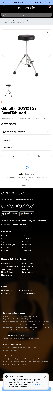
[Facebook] (3, 206)
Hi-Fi (24, 248)
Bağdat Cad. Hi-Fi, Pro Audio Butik (13, 319)
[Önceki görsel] (4, 55)
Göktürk (5, 330)
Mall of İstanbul (39, 330)
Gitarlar (4, 239)
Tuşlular (25, 236)
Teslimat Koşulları (7, 269)
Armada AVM (7, 338)
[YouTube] (12, 206)
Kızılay (30, 338)
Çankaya (34, 347)
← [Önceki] (4, 2)
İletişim (25, 269)
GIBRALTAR (32, 119)
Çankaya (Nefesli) (24, 347)
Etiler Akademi (44, 327)
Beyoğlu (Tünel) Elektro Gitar (13, 324)
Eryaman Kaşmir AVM (20, 338)
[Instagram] (21, 206)
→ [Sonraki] (49, 2)
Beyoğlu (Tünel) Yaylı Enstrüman (28, 327)
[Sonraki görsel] (49, 55)
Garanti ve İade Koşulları (10, 266)
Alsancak (15, 347)
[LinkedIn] (17, 206)
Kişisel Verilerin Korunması (10, 291)
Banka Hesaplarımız (29, 266)
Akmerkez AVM (26, 316)
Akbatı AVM (15, 316)
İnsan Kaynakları (28, 263)
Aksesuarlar (26, 251)
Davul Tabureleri (40, 21)
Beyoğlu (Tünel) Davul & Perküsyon (38, 321)
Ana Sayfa (6, 21)
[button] (26, 131)
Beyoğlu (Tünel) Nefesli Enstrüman (33, 324)
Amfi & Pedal (27, 239)
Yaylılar (3, 242)
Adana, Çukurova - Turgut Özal (12, 359)
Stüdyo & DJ (26, 245)
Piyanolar (4, 236)
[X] (8, 206)
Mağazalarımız (6, 275)
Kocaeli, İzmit (32, 361)
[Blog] (35, 206)
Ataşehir (34, 316)
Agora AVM (7, 347)
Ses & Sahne (6, 248)
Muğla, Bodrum (8, 364)
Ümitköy (36, 338)
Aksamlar (30, 21)
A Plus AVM (7, 316)
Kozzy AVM (30, 330)
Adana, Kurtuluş (29, 359)
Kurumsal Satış (27, 272)
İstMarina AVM (14, 330)
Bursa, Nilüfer (7, 361)
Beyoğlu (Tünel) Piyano (10, 327)
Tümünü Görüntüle (43, 132)
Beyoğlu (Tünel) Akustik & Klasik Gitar (15, 321)
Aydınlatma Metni (28, 293)
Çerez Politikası (7, 293)
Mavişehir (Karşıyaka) (10, 350)
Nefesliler (25, 242)
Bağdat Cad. (29, 319)
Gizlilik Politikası (28, 291)
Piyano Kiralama (7, 272)
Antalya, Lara (39, 359)
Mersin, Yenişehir (42, 361)
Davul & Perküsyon (18, 21)
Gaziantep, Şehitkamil (19, 361)
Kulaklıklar (4, 251)
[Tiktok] (26, 206)
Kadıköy (23, 330)
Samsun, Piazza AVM (20, 364)
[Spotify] (30, 206)
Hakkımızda (5, 263)
